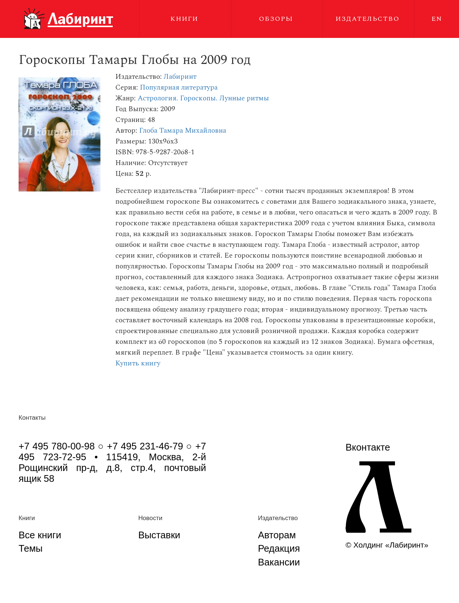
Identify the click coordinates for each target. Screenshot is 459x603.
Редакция (279, 548)
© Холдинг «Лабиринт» (387, 545)
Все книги (40, 535)
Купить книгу (137, 363)
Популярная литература (179, 87)
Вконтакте (368, 447)
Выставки (159, 535)
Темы (30, 548)
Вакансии (279, 562)
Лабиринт (180, 76)
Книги (184, 19)
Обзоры (276, 19)
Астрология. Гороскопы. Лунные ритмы (203, 98)
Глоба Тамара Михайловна (182, 130)
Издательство (367, 19)
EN (436, 19)
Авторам (277, 535)
